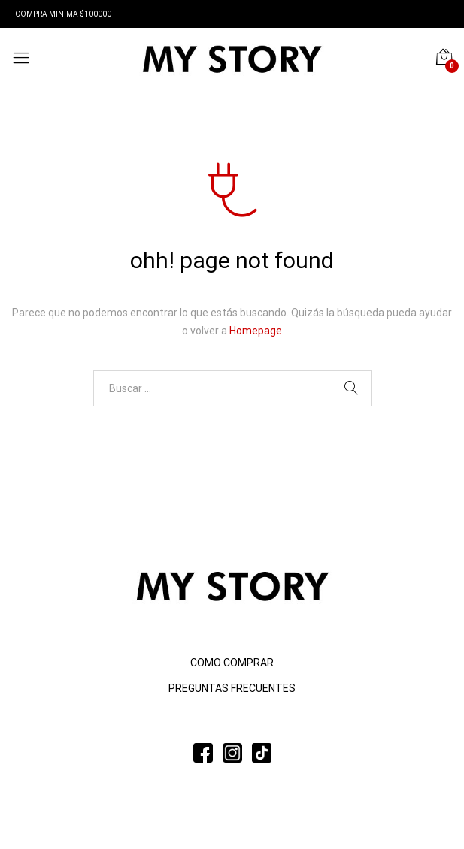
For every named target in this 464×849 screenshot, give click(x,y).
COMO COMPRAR (232, 663)
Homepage (255, 331)
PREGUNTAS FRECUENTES (232, 688)
